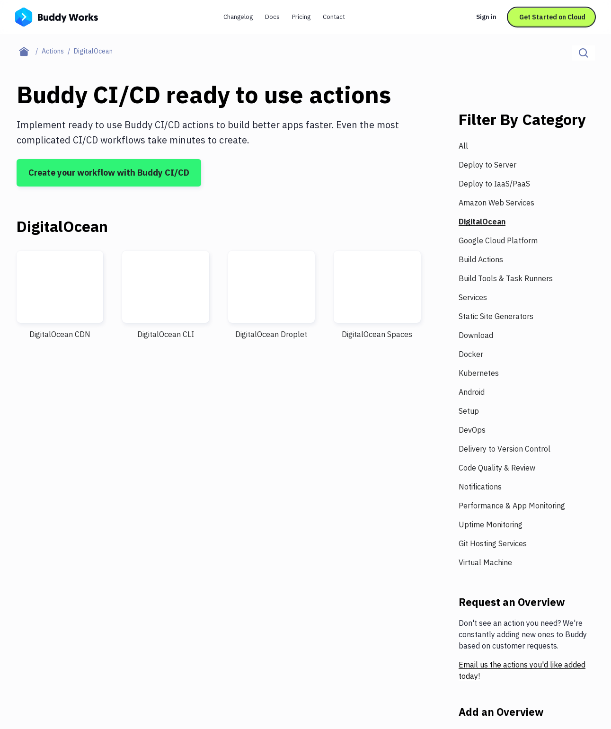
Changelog (238, 17)
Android (472, 392)
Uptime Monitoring (490, 524)
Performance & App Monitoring (512, 505)
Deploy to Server (487, 164)
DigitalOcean (482, 221)
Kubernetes (479, 373)
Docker (471, 354)
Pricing (301, 17)
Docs (272, 17)
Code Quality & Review (497, 467)
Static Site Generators (496, 316)
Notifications (480, 486)
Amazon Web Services (496, 202)
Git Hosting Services (493, 543)
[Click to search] (583, 53)
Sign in (486, 17)
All (463, 146)
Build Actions (481, 259)
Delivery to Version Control (504, 448)
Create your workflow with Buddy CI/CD (108, 172)
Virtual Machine (485, 562)
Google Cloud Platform (498, 240)
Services (473, 297)
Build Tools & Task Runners (506, 278)
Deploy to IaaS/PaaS (494, 183)
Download (476, 335)
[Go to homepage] (56, 16)
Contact (334, 17)
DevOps (472, 430)
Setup (469, 411)
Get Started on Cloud (552, 17)
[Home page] (29, 51)
